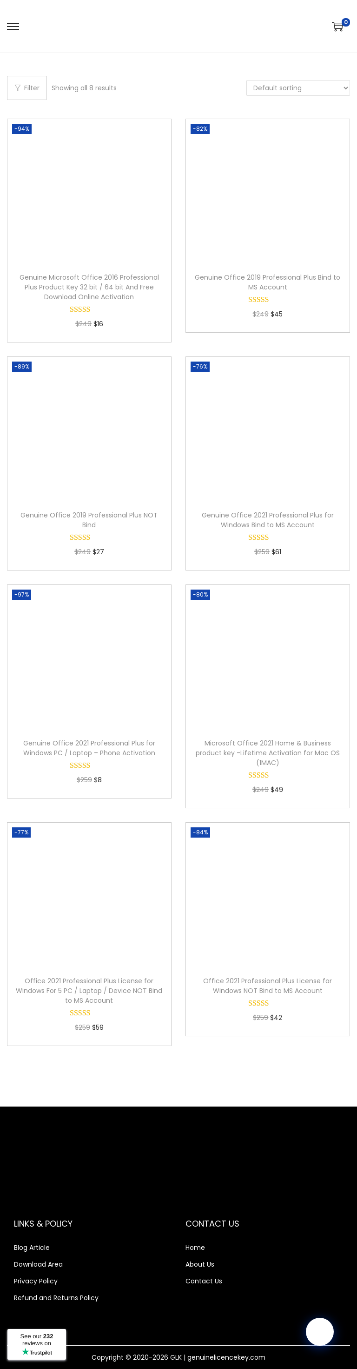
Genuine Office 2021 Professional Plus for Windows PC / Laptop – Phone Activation (89, 748)
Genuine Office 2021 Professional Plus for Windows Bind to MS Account (268, 520)
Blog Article (32, 1247)
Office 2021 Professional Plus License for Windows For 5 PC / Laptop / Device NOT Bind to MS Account (89, 990)
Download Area (38, 1264)
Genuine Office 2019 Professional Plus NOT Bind (89, 520)
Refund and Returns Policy (56, 1297)
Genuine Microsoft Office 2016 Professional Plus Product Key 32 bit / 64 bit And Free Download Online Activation (89, 287)
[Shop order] (298, 88)
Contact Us (203, 1281)
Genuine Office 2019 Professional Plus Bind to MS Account (267, 282)
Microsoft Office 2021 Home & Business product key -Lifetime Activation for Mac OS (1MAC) (268, 752)
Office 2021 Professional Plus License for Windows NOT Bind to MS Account (267, 985)
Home (195, 1247)
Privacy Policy (36, 1281)
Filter (27, 88)
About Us (199, 1264)
